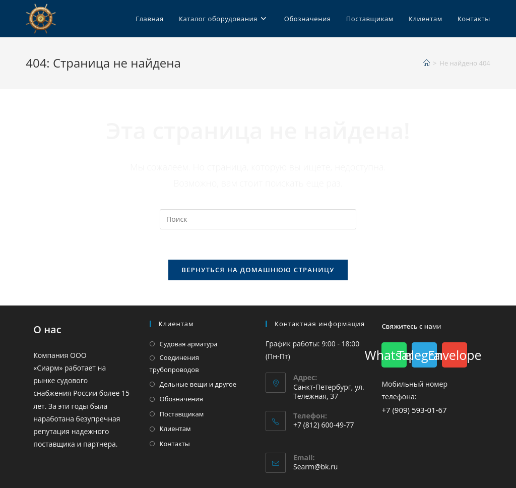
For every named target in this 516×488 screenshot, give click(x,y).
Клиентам (175, 428)
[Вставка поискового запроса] (258, 219)
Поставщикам (182, 413)
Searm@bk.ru (315, 466)
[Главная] (426, 63)
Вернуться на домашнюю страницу (257, 269)
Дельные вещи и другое (198, 384)
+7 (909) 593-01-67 (413, 410)
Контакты (175, 443)
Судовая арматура (189, 343)
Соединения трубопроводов (174, 363)
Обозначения (181, 398)
